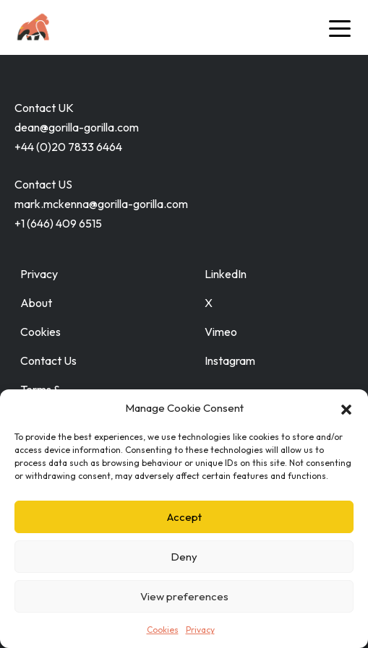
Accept (184, 517)
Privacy (200, 629)
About (36, 302)
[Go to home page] (59, 27)
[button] (346, 408)
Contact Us (48, 360)
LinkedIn (226, 274)
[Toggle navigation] (339, 27)
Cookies (163, 629)
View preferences (184, 596)
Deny (184, 556)
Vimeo (221, 331)
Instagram (230, 360)
